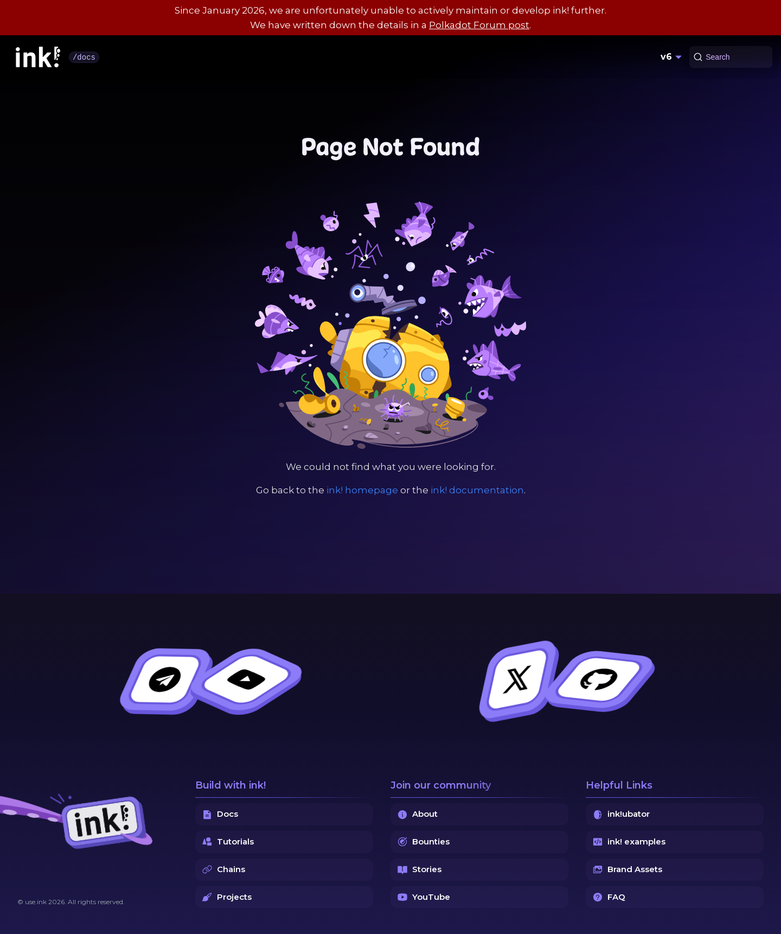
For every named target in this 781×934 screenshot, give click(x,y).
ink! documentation (477, 490)
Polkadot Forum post (479, 25)
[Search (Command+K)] (730, 57)
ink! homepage (362, 490)
